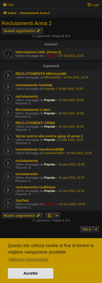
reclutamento (27, 96)
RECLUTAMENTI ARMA (35, 123)
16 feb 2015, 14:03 (70, 88)
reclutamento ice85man (35, 187)
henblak (49, 88)
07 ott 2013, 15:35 (71, 55)
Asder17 (50, 55)
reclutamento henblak (34, 85)
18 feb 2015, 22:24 (75, 77)
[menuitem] (8, 5)
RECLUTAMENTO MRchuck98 (41, 74)
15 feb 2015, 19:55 (71, 126)
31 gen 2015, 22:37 (72, 177)
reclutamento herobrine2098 (40, 149)
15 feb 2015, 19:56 (71, 100)
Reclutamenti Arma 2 (26, 23)
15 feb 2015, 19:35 (79, 153)
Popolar (49, 100)
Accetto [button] (30, 273)
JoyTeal (22, 200)
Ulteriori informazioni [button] (28, 259)
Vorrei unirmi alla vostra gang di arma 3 (49, 136)
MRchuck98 (52, 77)
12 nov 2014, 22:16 (71, 190)
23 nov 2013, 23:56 (72, 204)
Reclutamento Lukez (33, 110)
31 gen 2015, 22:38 (72, 164)
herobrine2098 (54, 153)
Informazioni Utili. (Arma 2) (38, 52)
